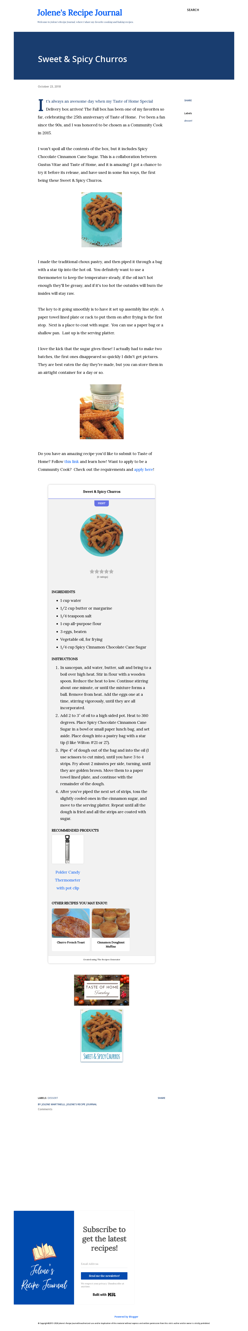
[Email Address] (104, 1264)
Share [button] (188, 100)
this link (71, 461)
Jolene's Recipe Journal (79, 13)
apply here (143, 469)
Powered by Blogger (124, 1316)
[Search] (193, 10)
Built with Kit (104, 1294)
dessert (188, 120)
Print (101, 503)
